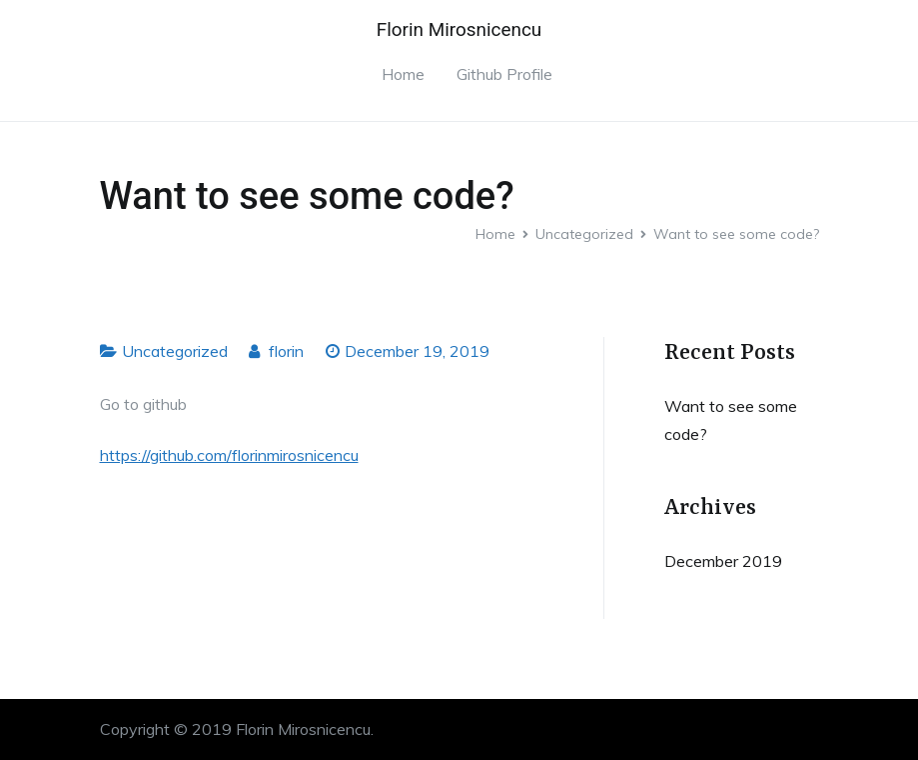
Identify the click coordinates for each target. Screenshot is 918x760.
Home (403, 74)
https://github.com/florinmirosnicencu (229, 455)
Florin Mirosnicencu (459, 29)
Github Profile (504, 74)
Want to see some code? (730, 420)
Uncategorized (175, 351)
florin (286, 351)
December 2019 (723, 561)
